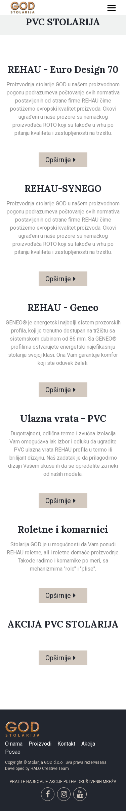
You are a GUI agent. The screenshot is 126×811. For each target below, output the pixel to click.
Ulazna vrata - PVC (63, 418)
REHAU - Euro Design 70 (63, 69)
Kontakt (66, 744)
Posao (12, 752)
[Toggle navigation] (111, 8)
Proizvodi (40, 744)
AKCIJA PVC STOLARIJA (63, 624)
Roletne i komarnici (63, 529)
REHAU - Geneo (63, 307)
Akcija (88, 744)
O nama (14, 744)
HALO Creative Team (50, 768)
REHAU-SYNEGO (63, 188)
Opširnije (58, 160)
